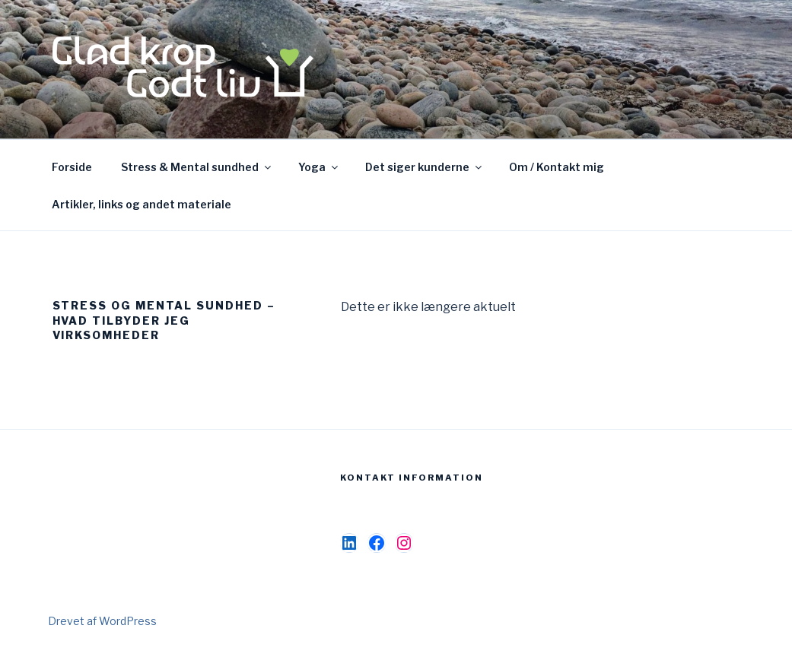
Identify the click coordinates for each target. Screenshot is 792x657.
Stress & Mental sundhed (197, 166)
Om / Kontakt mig (556, 166)
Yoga (319, 166)
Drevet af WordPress (102, 620)
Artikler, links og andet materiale (141, 204)
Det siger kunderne (424, 166)
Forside (72, 166)
